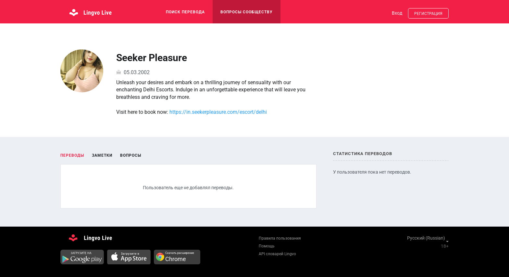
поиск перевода (185, 12)
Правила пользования (280, 238)
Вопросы (130, 155)
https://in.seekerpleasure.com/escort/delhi (218, 112)
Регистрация (428, 13)
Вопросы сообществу (246, 12)
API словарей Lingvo (277, 254)
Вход (397, 13)
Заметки (102, 155)
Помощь (267, 246)
